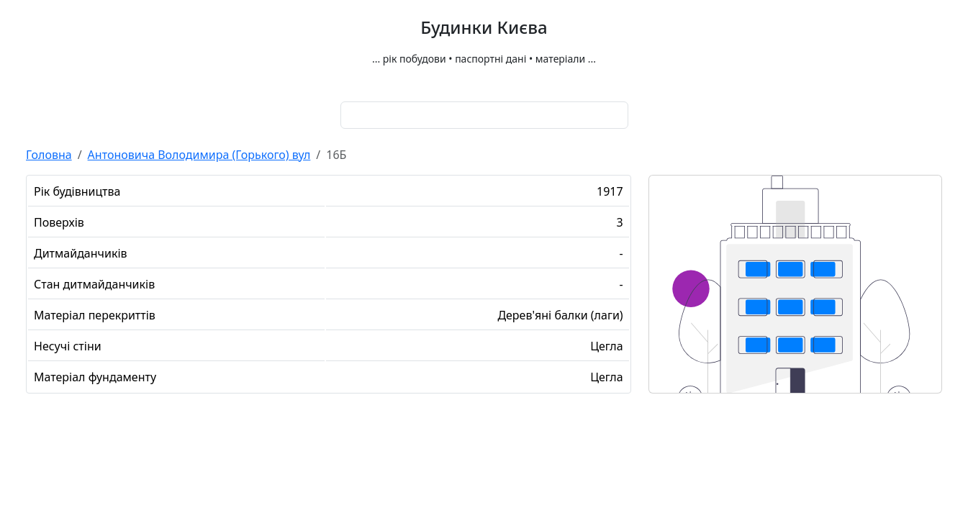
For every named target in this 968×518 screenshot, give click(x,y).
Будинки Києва (483, 27)
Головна (49, 155)
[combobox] (484, 115)
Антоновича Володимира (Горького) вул (199, 155)
